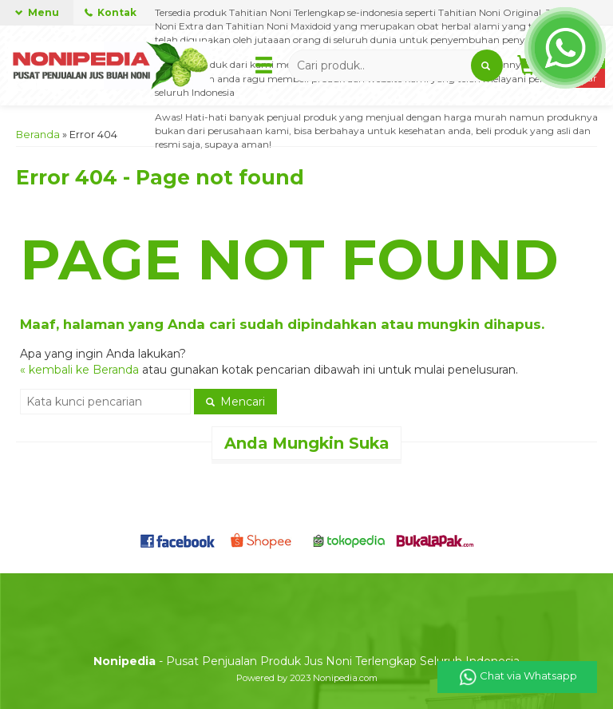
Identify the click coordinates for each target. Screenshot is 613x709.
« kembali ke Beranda (79, 369)
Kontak (110, 12)
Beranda (38, 135)
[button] (487, 65)
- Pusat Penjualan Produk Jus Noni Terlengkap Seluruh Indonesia (306, 661)
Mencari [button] (235, 401)
